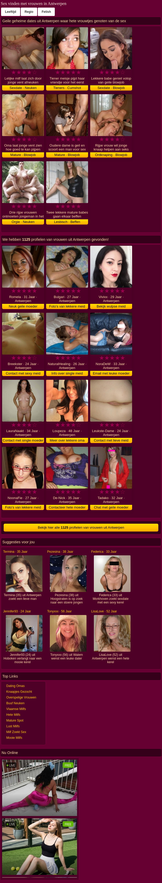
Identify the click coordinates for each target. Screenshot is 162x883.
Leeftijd (10, 12)
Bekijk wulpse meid (111, 306)
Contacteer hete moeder (67, 507)
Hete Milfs (13, 715)
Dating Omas (15, 686)
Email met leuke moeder (111, 373)
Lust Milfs (13, 726)
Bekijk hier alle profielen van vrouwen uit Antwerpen (81, 527)
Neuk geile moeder (23, 306)
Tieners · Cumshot (67, 88)
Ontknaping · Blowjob (111, 155)
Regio (29, 12)
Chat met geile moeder (111, 507)
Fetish (46, 12)
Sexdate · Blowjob (111, 88)
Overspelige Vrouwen (21, 697)
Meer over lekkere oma (67, 440)
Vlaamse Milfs (16, 709)
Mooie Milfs (14, 738)
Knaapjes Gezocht (19, 692)
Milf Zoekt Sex (16, 732)
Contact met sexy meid (23, 373)
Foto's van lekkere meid (67, 306)
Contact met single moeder (23, 440)
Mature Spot (14, 720)
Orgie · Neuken (23, 222)
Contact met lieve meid (111, 440)
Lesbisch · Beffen (67, 222)
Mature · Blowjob (23, 155)
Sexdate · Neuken (22, 88)
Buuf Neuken (15, 703)
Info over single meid (67, 373)
